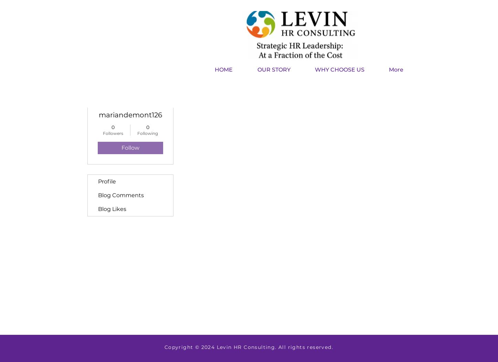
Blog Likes (112, 209)
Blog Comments (121, 195)
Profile (107, 181)
